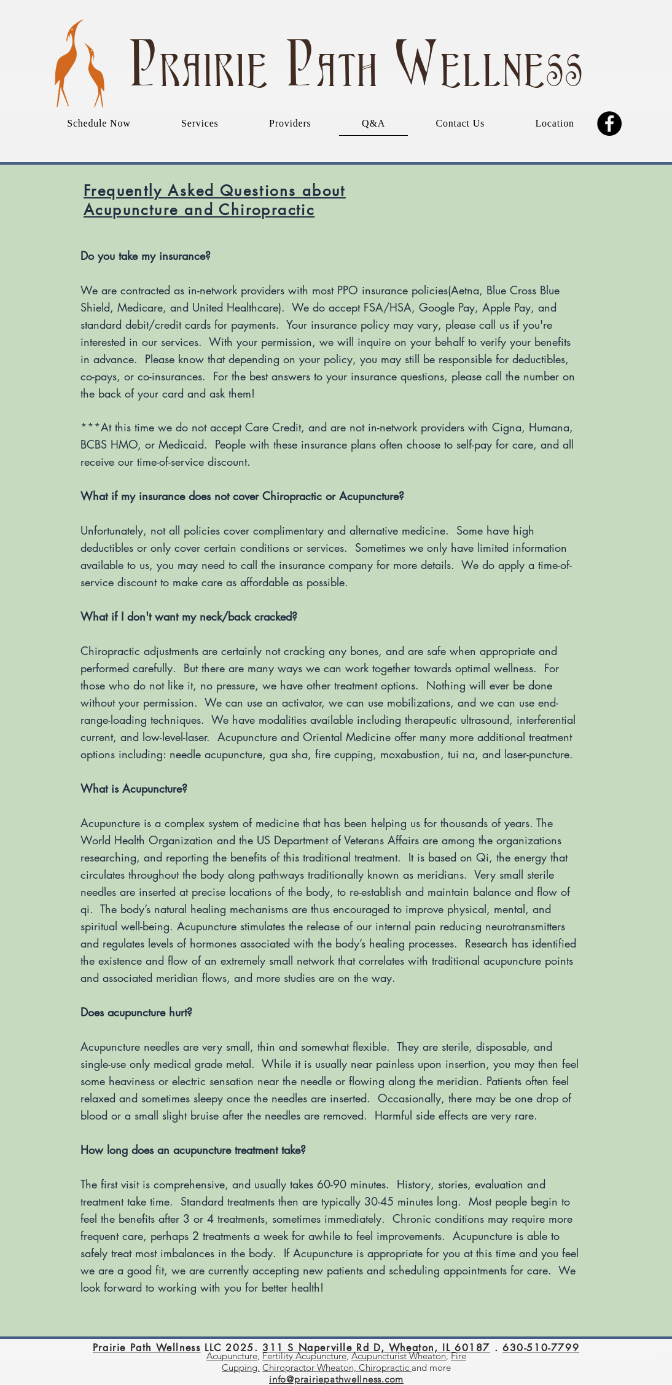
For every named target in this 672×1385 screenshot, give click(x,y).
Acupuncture (231, 1356)
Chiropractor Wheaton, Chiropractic (337, 1367)
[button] (199, 123)
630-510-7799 (540, 1347)
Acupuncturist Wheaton (398, 1356)
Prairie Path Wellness (147, 1347)
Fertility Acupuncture (304, 1356)
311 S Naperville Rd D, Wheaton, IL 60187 (376, 1347)
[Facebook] (609, 123)
